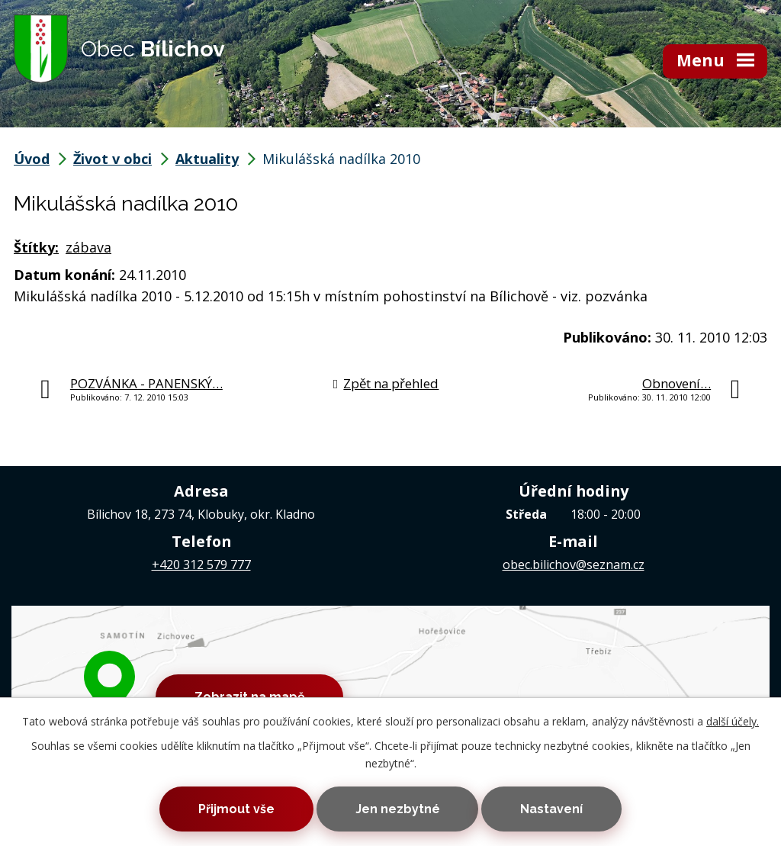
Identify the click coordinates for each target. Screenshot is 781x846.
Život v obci (112, 159)
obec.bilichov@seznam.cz (573, 564)
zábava (88, 247)
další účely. (732, 721)
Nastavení (551, 809)
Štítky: (36, 247)
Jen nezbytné (397, 809)
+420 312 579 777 (201, 564)
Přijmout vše (236, 809)
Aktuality (207, 159)
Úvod (32, 159)
